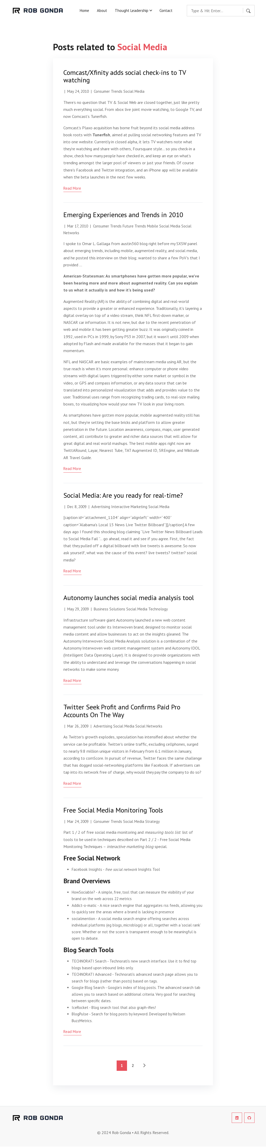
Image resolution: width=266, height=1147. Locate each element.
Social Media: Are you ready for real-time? (123, 495)
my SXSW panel (183, 243)
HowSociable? (83, 892)
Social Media (133, 91)
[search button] (249, 10)
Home (84, 10)
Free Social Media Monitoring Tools (113, 810)
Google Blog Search (88, 987)
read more (72, 188)
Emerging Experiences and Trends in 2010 (123, 214)
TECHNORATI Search (89, 961)
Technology (158, 609)
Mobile (152, 226)
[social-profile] (237, 1118)
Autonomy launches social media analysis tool (128, 597)
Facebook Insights (87, 869)
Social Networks (148, 726)
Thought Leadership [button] (131, 10)
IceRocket (80, 1007)
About (102, 10)
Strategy (152, 821)
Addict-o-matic (84, 905)
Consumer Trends (108, 91)
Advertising (100, 506)
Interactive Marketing (129, 506)
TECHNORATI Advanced (91, 974)
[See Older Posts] (144, 1065)
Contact (165, 10)
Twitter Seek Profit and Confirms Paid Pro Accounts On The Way (121, 711)
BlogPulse (80, 1013)
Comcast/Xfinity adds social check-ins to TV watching (124, 76)
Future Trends (134, 226)
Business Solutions (109, 609)
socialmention (83, 918)
